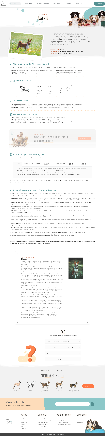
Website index (24, 428)
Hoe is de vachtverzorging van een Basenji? (58, 359)
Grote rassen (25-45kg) (43, 422)
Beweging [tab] (17, 163)
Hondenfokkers (80, 418)
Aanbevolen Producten (43, 4)
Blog (22, 418)
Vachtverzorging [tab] (28, 163)
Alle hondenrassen (42, 426)
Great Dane (17, 390)
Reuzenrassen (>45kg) (43, 424)
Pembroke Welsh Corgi (74, 391)
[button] (63, 341)
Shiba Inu (59, 390)
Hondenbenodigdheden (62, 422)
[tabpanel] (52, 172)
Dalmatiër (31, 390)
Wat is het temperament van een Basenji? (57, 341)
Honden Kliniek (80, 420)
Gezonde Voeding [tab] (46, 164)
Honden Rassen (29, 4)
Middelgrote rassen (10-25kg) (44, 420)
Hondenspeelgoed (61, 420)
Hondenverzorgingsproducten (64, 424)
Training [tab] (38, 163)
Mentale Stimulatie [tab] (71, 164)
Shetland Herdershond (45, 391)
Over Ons (69, 4)
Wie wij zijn (24, 420)
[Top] (4, 427)
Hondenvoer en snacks (62, 418)
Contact (23, 424)
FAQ (22, 426)
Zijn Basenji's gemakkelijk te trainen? (56, 353)
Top (4, 428)
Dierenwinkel (80, 422)
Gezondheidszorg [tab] (60, 163)
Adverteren (24, 422)
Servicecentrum (58, 4)
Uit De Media (79, 3)
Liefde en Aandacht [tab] (83, 164)
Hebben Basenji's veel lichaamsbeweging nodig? (59, 347)
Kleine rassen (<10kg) (43, 418)
